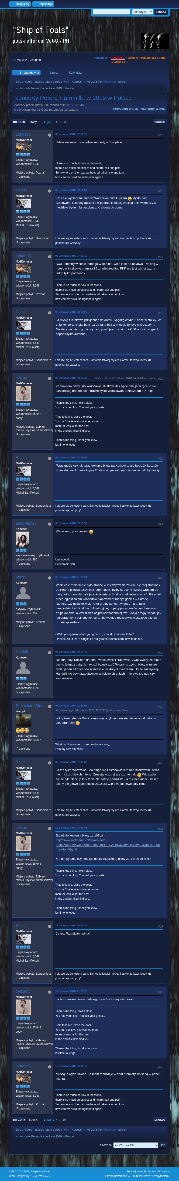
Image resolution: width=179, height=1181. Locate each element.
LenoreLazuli (27, 523)
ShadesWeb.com (40, 1176)
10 (64, 122)
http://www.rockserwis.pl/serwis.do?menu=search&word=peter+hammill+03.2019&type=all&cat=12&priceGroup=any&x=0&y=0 (108, 844)
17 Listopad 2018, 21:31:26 (71, 991)
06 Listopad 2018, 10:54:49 (71, 651)
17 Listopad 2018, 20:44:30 (71, 925)
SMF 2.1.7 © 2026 (19, 1171)
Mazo (20, 577)
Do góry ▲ (164, 1171)
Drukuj (160, 122)
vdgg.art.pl (118, 57)
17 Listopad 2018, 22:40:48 (71, 1066)
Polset (21, 190)
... (60, 122)
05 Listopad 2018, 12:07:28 (71, 134)
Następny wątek (153, 108)
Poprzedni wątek (125, 108)
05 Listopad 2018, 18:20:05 (71, 312)
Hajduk (22, 652)
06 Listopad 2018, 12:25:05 (71, 705)
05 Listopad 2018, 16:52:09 (71, 190)
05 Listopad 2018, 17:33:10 (71, 255)
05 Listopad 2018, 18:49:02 (71, 457)
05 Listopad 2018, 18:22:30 (71, 377)
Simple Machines (40, 1171)
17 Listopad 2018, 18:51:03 (71, 827)
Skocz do (106, 1145)
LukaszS (23, 134)
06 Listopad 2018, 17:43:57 (71, 762)
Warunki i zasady (146, 1171)
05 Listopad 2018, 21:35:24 (71, 577)
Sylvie (122, 81)
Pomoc (130, 1171)
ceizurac (23, 377)
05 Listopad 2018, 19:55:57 (71, 523)
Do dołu (19, 122)
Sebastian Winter (31, 705)
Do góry (19, 1119)
